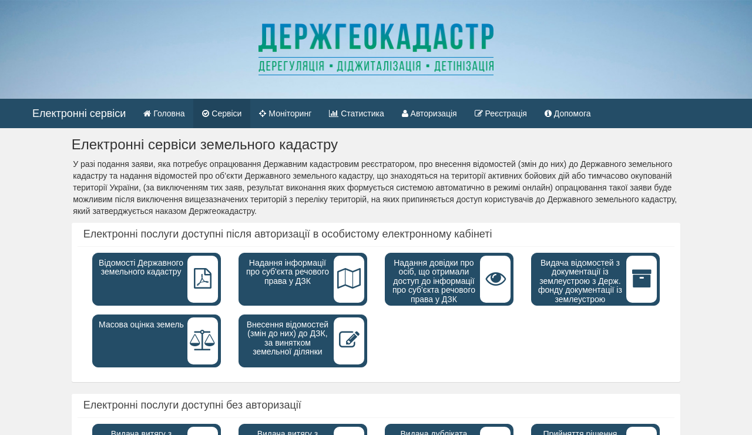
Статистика (356, 113)
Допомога (568, 113)
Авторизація (429, 113)
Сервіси (221, 113)
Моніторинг (285, 113)
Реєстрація (501, 113)
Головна (168, 112)
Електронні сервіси (79, 113)
